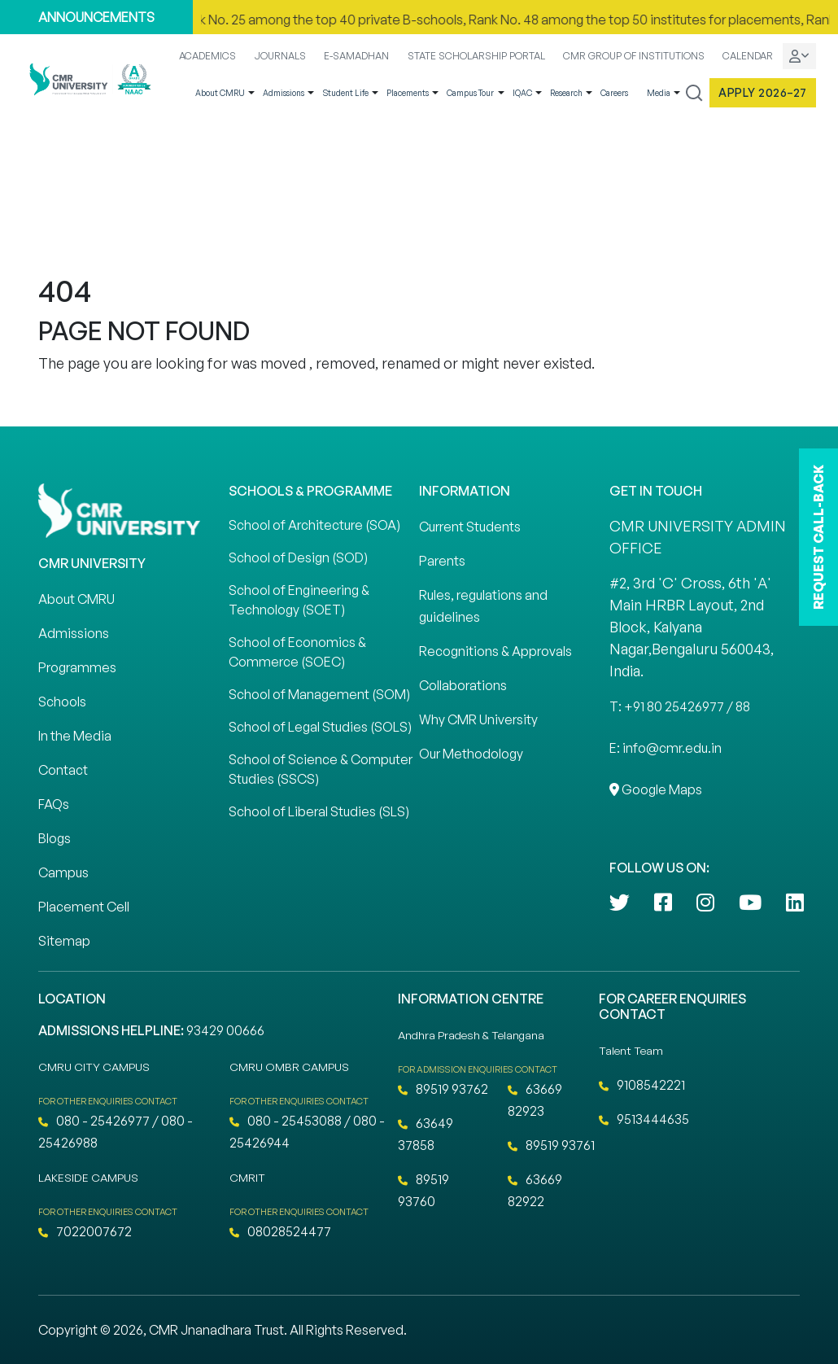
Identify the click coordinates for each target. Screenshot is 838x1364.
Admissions (283, 93)
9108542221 (642, 1085)
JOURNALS (280, 56)
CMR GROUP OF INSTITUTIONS (634, 56)
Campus (63, 872)
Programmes (77, 667)
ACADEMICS (207, 56)
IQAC (522, 93)
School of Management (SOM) (319, 694)
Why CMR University (478, 719)
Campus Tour (470, 93)
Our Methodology (471, 753)
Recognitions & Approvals (495, 651)
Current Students (470, 526)
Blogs (54, 838)
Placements (407, 93)
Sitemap (64, 941)
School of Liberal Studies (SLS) (319, 811)
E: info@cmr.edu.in (665, 748)
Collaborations (463, 685)
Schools (62, 701)
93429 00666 (225, 1030)
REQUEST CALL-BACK (818, 537)
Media (658, 93)
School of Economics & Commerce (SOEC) (297, 652)
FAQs (53, 804)
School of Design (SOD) (298, 557)
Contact (63, 770)
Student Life (346, 93)
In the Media (74, 736)
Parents (442, 561)
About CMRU (220, 93)
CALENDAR (747, 56)
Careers (614, 93)
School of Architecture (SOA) (314, 525)
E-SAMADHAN (356, 56)
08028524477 (280, 1231)
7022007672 (85, 1231)
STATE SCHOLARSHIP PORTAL (476, 56)
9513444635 (644, 1119)
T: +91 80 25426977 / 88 (679, 706)
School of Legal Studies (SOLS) (320, 727)
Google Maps (655, 789)
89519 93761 (551, 1145)
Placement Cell (83, 906)
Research (566, 93)
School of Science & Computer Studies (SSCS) (320, 769)
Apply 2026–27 (762, 92)
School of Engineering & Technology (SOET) (299, 600)
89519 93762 (443, 1089)
